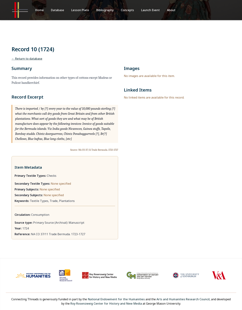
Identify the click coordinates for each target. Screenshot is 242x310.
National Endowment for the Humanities (116, 299)
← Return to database (27, 59)
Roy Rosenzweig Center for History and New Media (106, 304)
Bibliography (105, 10)
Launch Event (150, 10)
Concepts (127, 10)
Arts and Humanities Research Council (183, 299)
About (171, 10)
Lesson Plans (80, 10)
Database (57, 10)
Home (39, 10)
